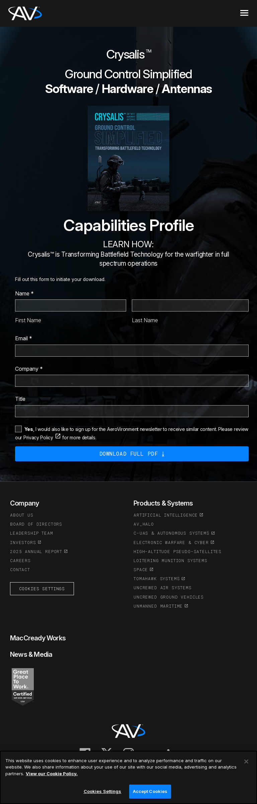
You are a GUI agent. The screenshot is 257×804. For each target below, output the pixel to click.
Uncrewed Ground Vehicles (169, 597)
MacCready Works (38, 638)
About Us (21, 515)
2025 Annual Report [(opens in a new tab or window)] (36, 551)
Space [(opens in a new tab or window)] (141, 569)
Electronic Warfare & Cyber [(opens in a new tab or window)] (171, 542)
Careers (20, 560)
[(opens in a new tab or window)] (23, 686)
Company (29, 368)
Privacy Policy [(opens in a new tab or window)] (38, 437)
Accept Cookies (150, 791)
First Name (28, 320)
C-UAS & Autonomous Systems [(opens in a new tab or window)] (171, 533)
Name (24, 293)
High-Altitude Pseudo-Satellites (178, 551)
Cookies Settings (42, 588)
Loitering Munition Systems (170, 560)
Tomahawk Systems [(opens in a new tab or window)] (157, 578)
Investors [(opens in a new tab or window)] (23, 542)
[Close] (246, 761)
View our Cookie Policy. (52, 773)
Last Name (145, 320)
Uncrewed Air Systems (163, 587)
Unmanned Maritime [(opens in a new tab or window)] (158, 606)
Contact (20, 569)
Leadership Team (31, 533)
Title (20, 398)
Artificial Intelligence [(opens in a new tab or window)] (166, 515)
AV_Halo (144, 524)
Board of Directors (36, 524)
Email (23, 338)
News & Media (31, 654)
